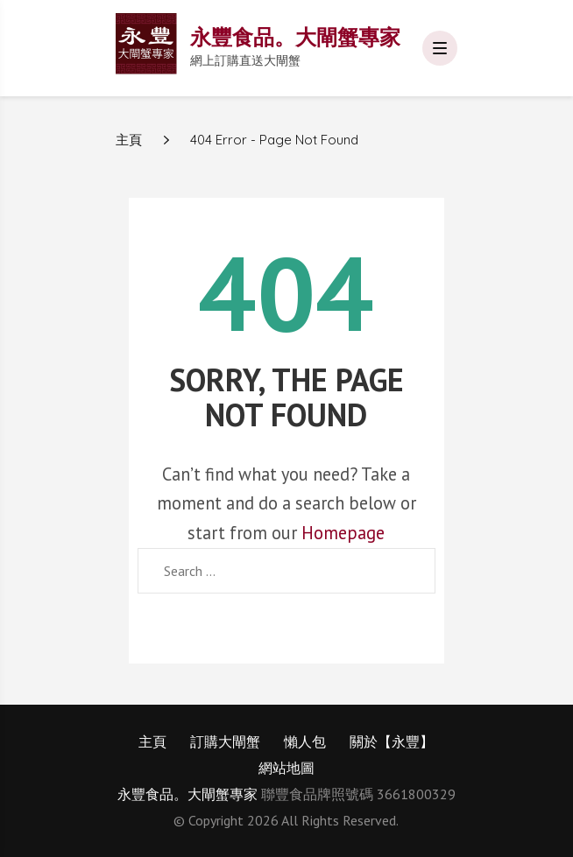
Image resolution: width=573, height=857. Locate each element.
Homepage (343, 532)
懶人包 (305, 741)
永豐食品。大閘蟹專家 (295, 37)
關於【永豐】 (392, 741)
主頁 (152, 741)
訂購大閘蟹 (225, 741)
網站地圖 (286, 767)
